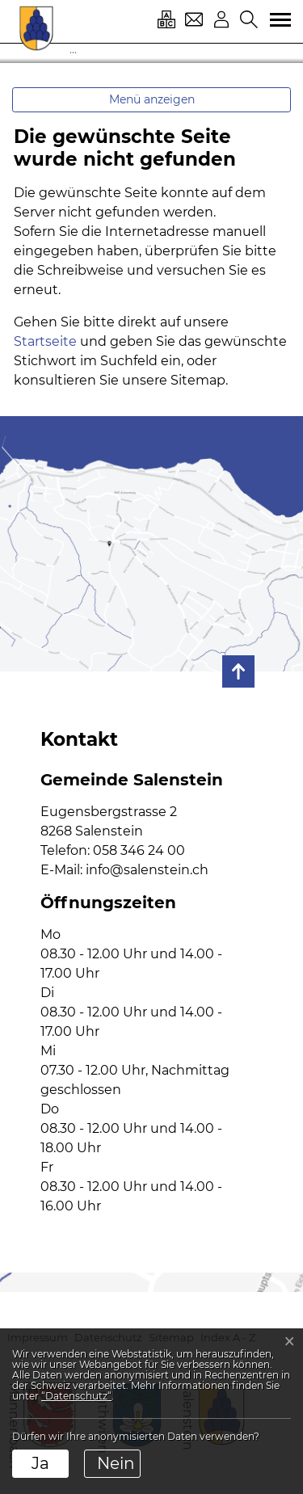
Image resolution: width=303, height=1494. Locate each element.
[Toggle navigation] (275, 20)
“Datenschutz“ (76, 1396)
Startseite (45, 341)
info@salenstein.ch (147, 869)
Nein (116, 1463)
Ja (40, 1463)
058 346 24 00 (139, 850)
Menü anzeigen (152, 99)
